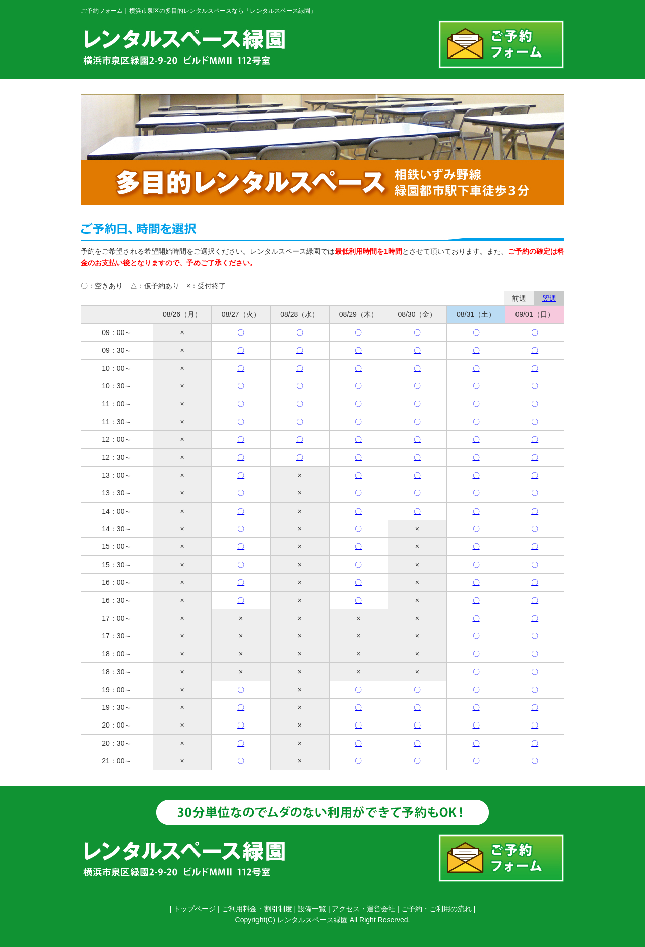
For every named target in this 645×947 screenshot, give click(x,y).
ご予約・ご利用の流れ (436, 909)
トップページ (194, 909)
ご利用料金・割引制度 (257, 909)
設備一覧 (312, 909)
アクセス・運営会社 (363, 909)
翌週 (549, 298)
